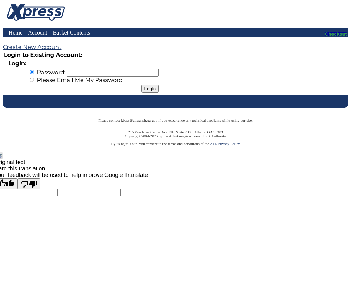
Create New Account (32, 47)
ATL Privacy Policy (225, 144)
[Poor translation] (28, 183)
